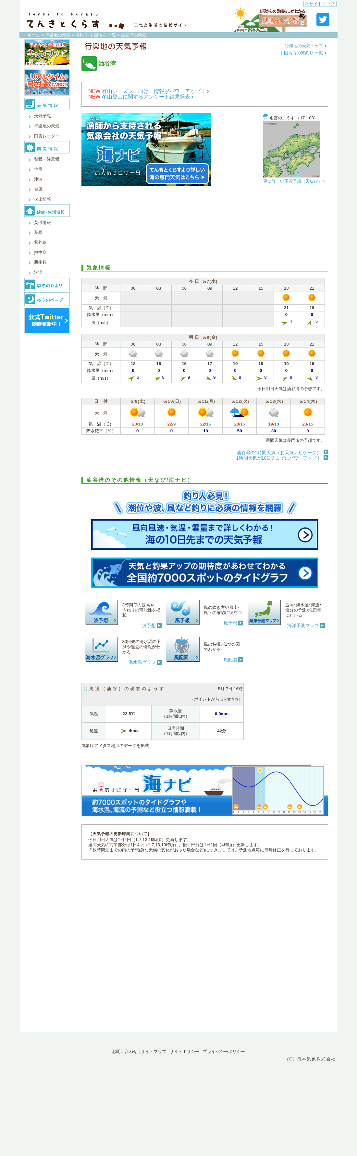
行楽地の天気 (57, 35)
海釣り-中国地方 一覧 (95, 35)
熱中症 (40, 252)
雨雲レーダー (46, 136)
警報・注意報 (46, 159)
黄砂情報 (42, 222)
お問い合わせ (124, 1051)
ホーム (34, 35)
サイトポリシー (184, 1051)
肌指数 (40, 262)
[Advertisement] (204, 225)
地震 (38, 169)
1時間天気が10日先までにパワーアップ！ (278, 458)
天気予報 (42, 115)
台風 (38, 189)
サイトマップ (320, 3)
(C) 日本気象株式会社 (311, 1059)
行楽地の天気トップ (306, 45)
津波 (38, 179)
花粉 (38, 232)
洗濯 (38, 272)
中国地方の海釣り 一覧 (303, 52)
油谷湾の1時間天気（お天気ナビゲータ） (279, 452)
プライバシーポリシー (224, 1051)
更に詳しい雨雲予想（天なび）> (294, 181)
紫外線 (40, 242)
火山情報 (42, 199)
